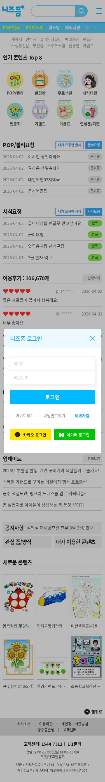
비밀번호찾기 (54, 415)
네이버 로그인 (74, 434)
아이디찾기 (25, 415)
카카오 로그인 (30, 434)
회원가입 (82, 415)
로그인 (52, 397)
